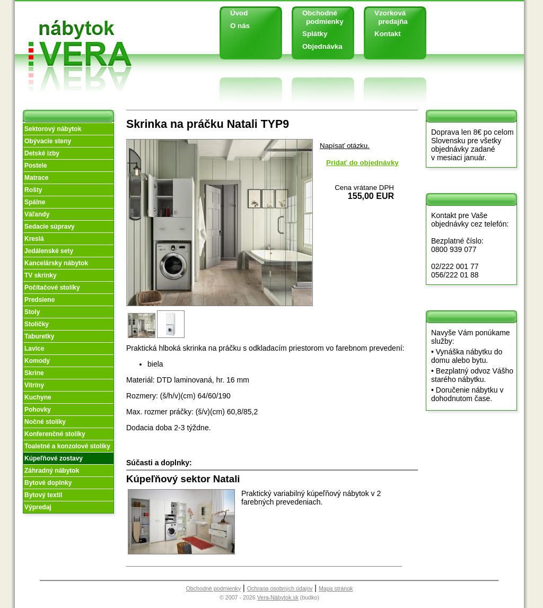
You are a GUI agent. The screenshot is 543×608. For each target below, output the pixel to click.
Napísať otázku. (345, 146)
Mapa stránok (336, 588)
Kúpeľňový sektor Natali (183, 478)
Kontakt (387, 34)
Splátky (314, 34)
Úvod (239, 13)
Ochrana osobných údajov (280, 588)
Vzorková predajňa (387, 17)
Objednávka (322, 46)
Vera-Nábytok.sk (278, 597)
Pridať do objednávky (362, 163)
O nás (240, 26)
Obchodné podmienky (319, 17)
